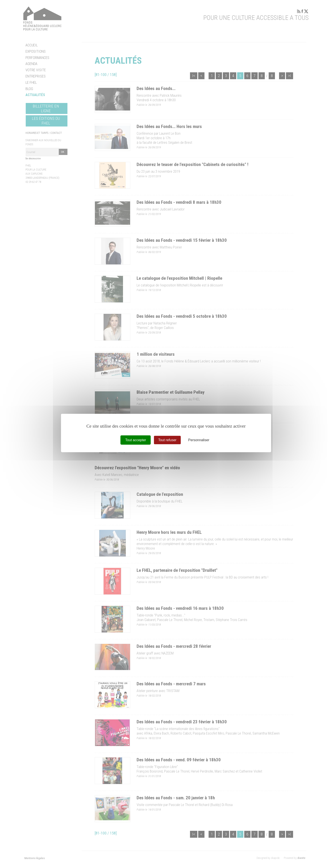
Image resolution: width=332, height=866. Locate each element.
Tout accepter (135, 440)
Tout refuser (167, 440)
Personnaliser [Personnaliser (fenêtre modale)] (198, 440)
